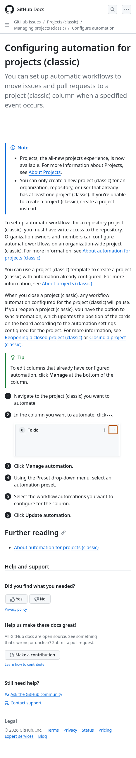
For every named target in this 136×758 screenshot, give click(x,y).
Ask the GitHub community (33, 694)
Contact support (23, 703)
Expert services (19, 736)
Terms (53, 730)
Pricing (105, 730)
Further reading (35, 532)
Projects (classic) (62, 22)
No (40, 599)
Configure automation (93, 28)
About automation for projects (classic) (56, 547)
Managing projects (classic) (40, 28)
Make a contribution (32, 655)
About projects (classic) (67, 283)
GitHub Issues (27, 22)
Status (88, 730)
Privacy (70, 730)
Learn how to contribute (24, 664)
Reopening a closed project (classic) (43, 337)
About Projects (45, 172)
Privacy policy (16, 609)
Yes (16, 599)
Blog (42, 736)
